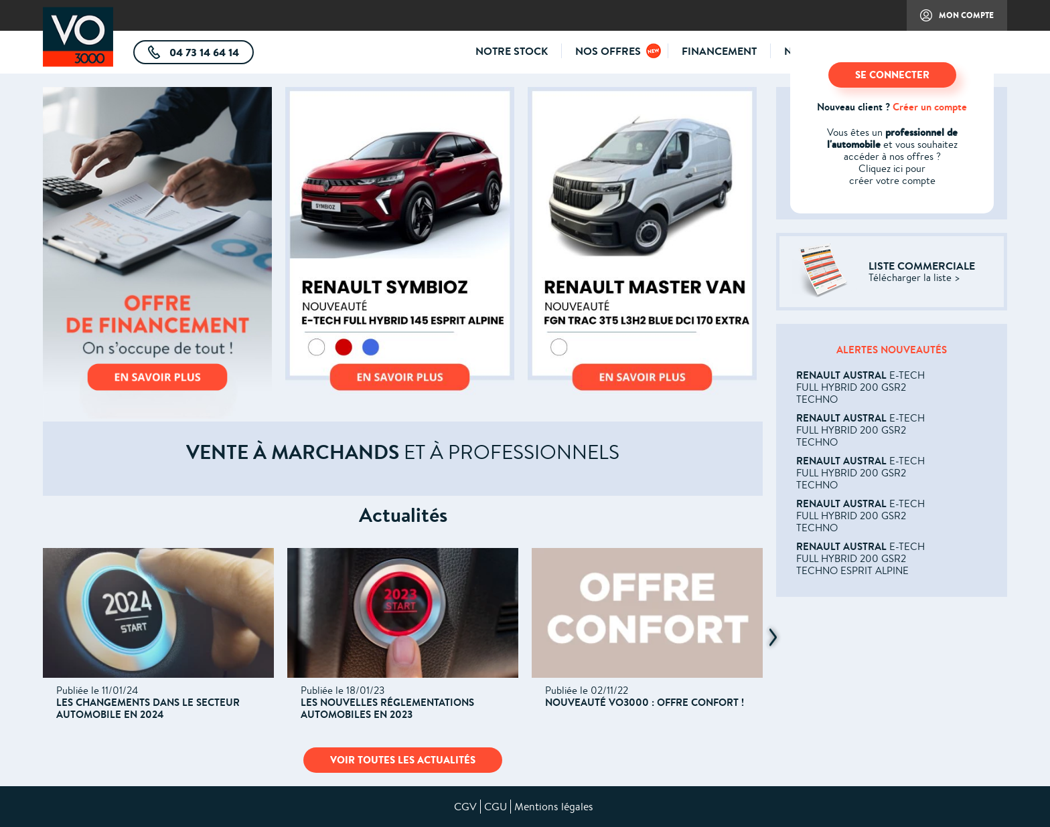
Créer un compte (930, 107)
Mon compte (950, 20)
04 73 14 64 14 (210, 54)
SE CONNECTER (892, 75)
